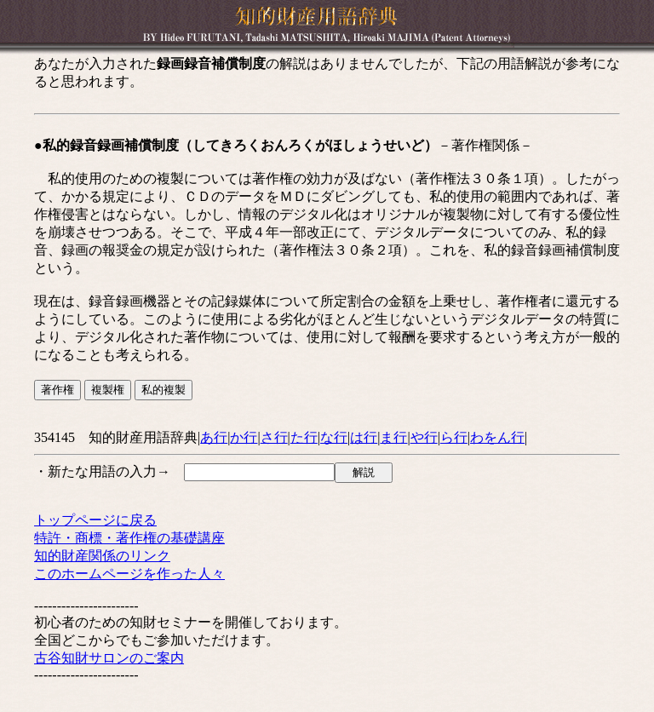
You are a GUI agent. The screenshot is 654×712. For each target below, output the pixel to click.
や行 (424, 437)
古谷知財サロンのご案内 (109, 658)
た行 (304, 437)
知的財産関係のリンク (102, 555)
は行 (363, 437)
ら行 (454, 437)
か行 (243, 437)
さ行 (274, 437)
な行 (333, 437)
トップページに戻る (95, 520)
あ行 (213, 437)
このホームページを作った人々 (129, 573)
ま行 (393, 437)
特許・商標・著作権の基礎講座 (129, 538)
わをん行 (497, 437)
